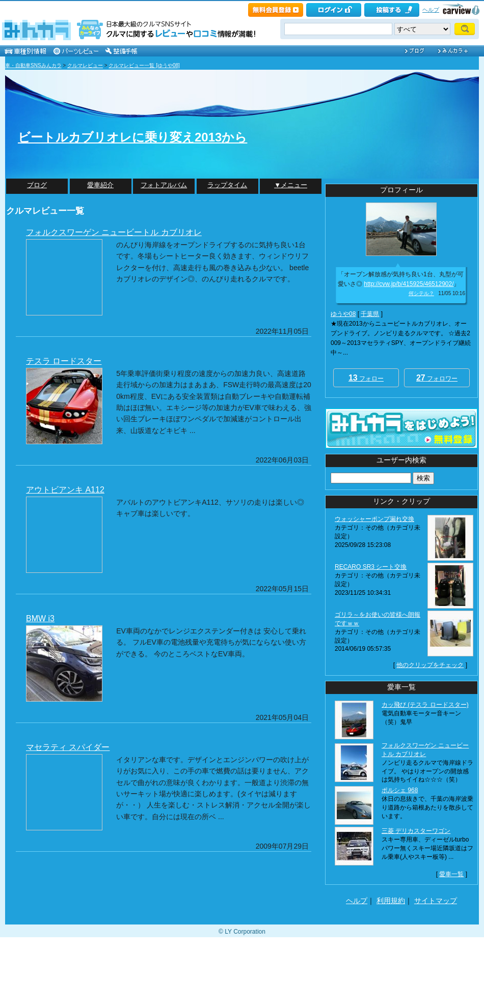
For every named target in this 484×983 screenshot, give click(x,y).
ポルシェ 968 (400, 790)
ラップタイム (227, 185)
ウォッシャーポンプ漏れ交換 (374, 519)
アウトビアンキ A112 (65, 489)
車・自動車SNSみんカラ (33, 65)
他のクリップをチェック (430, 665)
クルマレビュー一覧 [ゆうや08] (144, 65)
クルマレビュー (85, 65)
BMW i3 (40, 618)
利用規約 (391, 901)
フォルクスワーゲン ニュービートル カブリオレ (114, 232)
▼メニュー (290, 185)
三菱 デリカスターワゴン (416, 830)
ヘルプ (430, 10)
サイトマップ (435, 901)
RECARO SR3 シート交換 (371, 566)
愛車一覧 (451, 874)
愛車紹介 (100, 185)
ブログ (37, 185)
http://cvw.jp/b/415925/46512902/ (408, 283)
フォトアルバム (164, 185)
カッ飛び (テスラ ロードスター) (425, 704)
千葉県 (370, 313)
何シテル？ (421, 293)
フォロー (366, 377)
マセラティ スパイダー (68, 747)
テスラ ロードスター (63, 361)
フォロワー (437, 377)
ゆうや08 (343, 313)
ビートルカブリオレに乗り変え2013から (132, 137)
